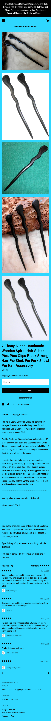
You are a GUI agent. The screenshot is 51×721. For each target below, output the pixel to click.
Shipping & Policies (19, 414)
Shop (4, 689)
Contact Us (38, 689)
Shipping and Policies (23, 689)
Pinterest (5, 699)
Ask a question (23, 404)
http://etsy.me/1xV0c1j (11, 505)
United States (17, 375)
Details (5, 414)
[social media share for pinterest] (13, 404)
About (10, 689)
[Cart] (47, 21)
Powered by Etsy (8, 716)
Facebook (14, 699)
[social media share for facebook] (3, 404)
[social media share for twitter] (8, 404)
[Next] (48, 673)
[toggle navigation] (3, 20)
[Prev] (3, 673)
